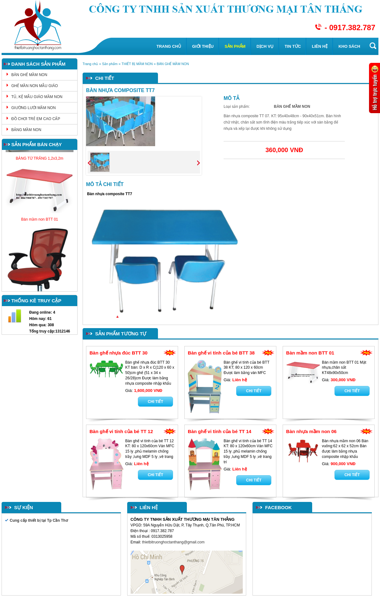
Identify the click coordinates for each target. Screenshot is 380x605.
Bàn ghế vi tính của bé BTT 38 (221, 352)
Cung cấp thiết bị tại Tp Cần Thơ (39, 520)
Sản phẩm (235, 46)
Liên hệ (320, 46)
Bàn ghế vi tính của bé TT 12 (121, 431)
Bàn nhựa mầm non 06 (311, 431)
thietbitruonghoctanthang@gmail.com (173, 542)
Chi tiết (155, 401)
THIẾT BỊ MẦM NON (137, 64)
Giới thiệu (203, 46)
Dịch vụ (265, 46)
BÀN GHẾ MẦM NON (29, 75)
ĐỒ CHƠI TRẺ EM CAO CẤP (35, 119)
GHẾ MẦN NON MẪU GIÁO (34, 86)
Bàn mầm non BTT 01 (310, 352)
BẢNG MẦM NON (26, 130)
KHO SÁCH (349, 46)
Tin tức (293, 46)
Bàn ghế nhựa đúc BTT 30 (119, 352)
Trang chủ (168, 46)
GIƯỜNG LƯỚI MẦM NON (33, 108)
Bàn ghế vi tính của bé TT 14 (219, 431)
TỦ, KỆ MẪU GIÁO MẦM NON (36, 97)
